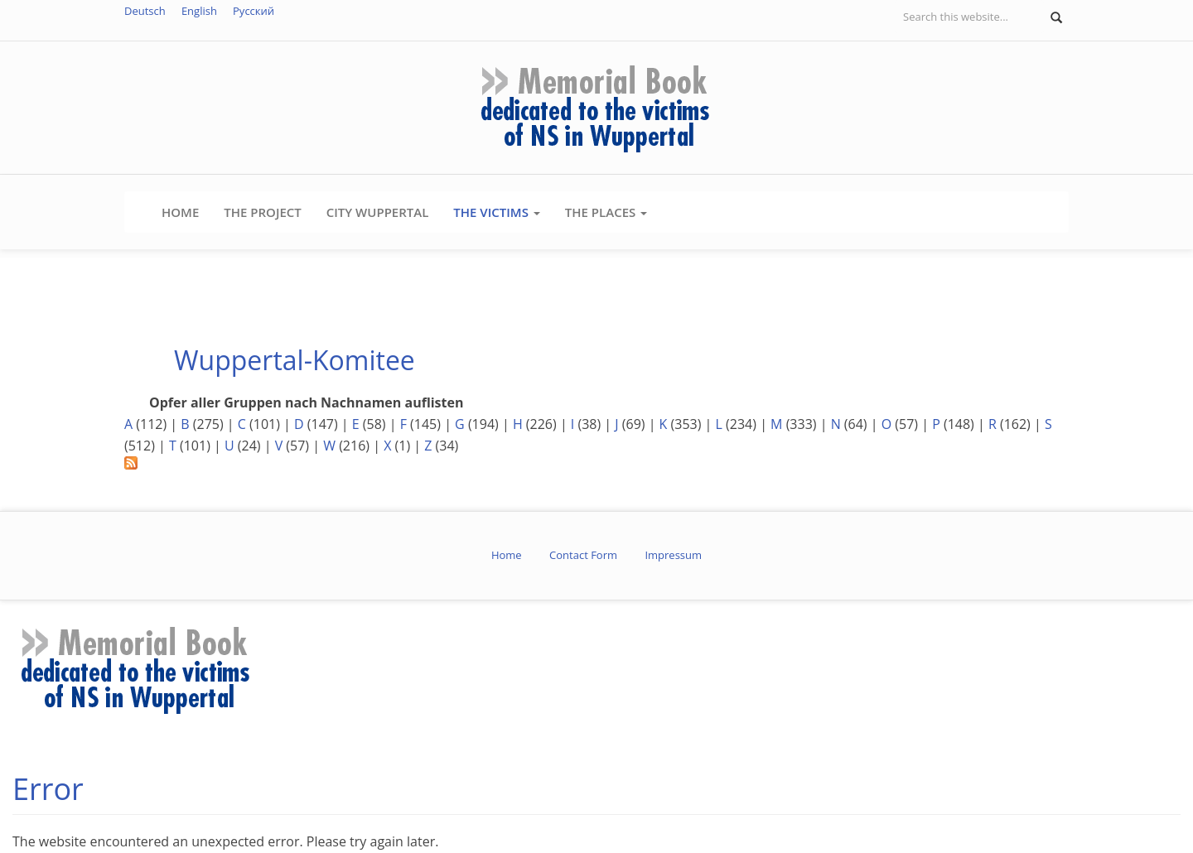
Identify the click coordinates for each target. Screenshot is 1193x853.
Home (180, 212)
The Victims (496, 212)
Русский (253, 10)
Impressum (673, 554)
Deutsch (145, 10)
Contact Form (583, 554)
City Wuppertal (377, 212)
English (199, 10)
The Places (606, 212)
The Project (262, 212)
